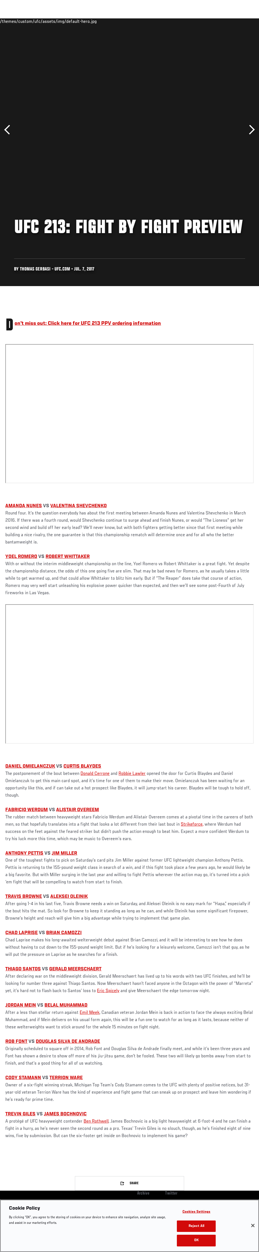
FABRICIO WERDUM (26, 810)
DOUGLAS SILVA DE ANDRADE (68, 1041)
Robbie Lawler (132, 773)
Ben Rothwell (96, 1121)
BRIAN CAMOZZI (64, 933)
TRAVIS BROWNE (23, 896)
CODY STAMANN (23, 1078)
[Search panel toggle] (241, 21)
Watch (174, 21)
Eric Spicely (108, 991)
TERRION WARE (66, 1078)
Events (15, 21)
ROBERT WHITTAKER (68, 556)
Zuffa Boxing (201, 21)
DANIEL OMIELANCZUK (30, 766)
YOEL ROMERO (21, 556)
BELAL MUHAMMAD (65, 1005)
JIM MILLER (64, 853)
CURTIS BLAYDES (82, 766)
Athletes (64, 21)
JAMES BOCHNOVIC (65, 1114)
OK (196, 1240)
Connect (151, 21)
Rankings (39, 21)
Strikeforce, (192, 824)
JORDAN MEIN (20, 1005)
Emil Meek (89, 1012)
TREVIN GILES (20, 1114)
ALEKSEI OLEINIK (69, 896)
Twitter (171, 1193)
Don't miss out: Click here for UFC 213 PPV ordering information (88, 323)
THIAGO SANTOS (23, 969)
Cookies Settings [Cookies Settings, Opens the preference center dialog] (196, 1212)
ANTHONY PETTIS (24, 853)
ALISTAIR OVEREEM (77, 810)
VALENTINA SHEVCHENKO (78, 506)
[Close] (253, 1225)
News (86, 21)
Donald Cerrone (95, 773)
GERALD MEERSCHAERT (75, 969)
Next (250, 130)
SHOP (225, 21)
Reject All (196, 1226)
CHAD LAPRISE (21, 933)
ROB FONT (16, 1041)
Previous (9, 130)
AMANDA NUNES (23, 506)
